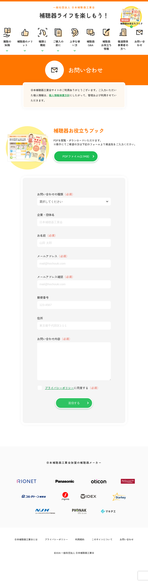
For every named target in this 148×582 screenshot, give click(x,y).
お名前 (47, 247)
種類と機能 (43, 49)
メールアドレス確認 (56, 288)
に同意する (72, 405)
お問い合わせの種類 (56, 206)
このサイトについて (102, 557)
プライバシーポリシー (59, 405)
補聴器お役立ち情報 (106, 51)
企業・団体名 (45, 226)
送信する (74, 420)
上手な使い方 (75, 49)
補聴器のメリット (25, 49)
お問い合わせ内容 (54, 350)
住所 (40, 330)
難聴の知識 (7, 49)
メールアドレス (53, 268)
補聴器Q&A (91, 49)
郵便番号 (43, 309)
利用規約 (79, 557)
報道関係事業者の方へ (123, 51)
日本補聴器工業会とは (26, 557)
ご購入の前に (58, 49)
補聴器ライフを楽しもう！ (74, 21)
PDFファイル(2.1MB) (75, 168)
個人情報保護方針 (59, 107)
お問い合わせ (139, 49)
